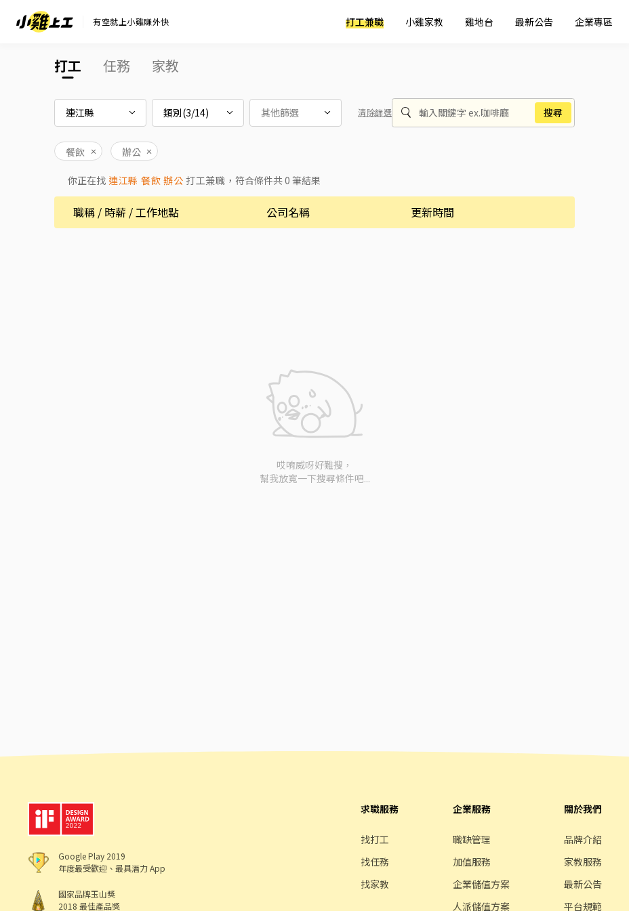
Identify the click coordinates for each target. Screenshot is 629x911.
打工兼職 (365, 21)
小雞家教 (424, 21)
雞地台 (479, 21)
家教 (165, 65)
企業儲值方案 (481, 884)
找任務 (375, 861)
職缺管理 (472, 839)
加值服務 (472, 861)
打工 (67, 65)
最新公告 (534, 21)
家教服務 (583, 861)
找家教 (375, 884)
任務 (116, 65)
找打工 (375, 839)
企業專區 (594, 21)
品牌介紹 (583, 839)
